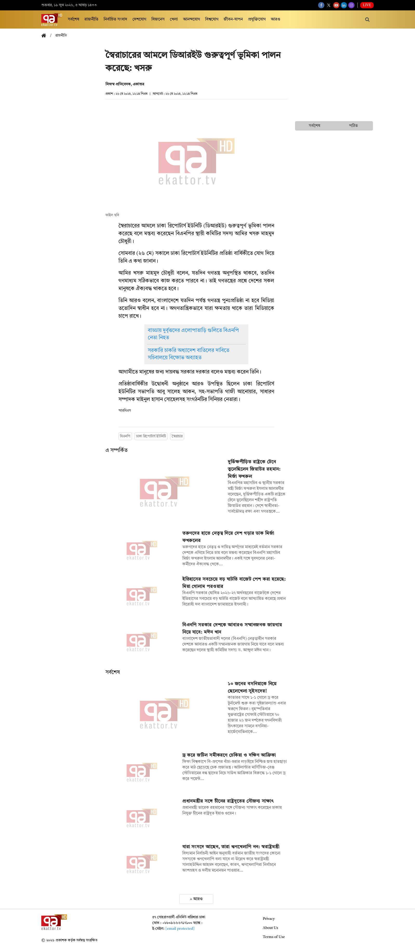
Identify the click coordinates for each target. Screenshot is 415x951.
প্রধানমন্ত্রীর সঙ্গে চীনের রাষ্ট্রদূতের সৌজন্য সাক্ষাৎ (228, 801)
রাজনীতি (91, 19)
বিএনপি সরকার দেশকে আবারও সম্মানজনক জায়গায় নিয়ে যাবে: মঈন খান (232, 629)
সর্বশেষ (73, 19)
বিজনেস (158, 19)
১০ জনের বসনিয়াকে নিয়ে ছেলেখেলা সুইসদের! (252, 688)
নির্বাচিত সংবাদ (115, 19)
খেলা (174, 19)
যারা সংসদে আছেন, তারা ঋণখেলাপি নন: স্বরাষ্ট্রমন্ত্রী (230, 847)
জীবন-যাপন (233, 19)
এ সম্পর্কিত (116, 450)
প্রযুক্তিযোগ (257, 19)
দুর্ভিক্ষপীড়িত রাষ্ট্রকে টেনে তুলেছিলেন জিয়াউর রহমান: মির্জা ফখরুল (254, 469)
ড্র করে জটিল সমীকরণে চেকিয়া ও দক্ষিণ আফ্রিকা (229, 755)
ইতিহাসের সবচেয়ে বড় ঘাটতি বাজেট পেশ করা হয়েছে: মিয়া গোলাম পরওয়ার (234, 583)
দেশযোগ (139, 19)
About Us (270, 928)
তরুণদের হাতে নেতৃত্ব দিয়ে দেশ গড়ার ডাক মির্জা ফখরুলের (228, 537)
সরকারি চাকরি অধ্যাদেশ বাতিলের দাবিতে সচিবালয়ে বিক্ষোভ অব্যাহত (188, 354)
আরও (275, 19)
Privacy (269, 919)
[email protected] (180, 928)
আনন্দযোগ (191, 19)
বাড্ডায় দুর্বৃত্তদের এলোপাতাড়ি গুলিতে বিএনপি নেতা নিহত (193, 334)
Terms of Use (274, 937)
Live (367, 5)
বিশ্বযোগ (211, 19)
